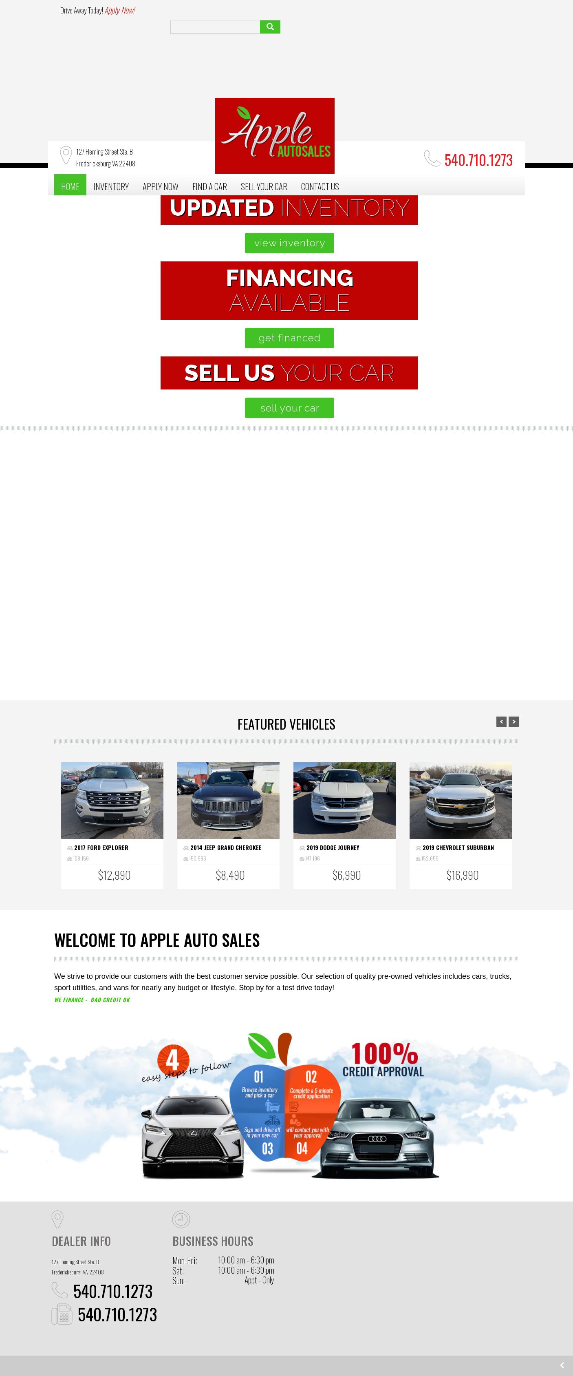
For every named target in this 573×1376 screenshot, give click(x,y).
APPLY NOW (161, 186)
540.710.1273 (113, 1291)
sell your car (422, 615)
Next (514, 722)
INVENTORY (111, 186)
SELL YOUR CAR (264, 186)
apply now (287, 644)
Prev (501, 722)
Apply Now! (119, 10)
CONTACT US (320, 186)
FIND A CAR (209, 186)
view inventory (290, 244)
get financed (290, 338)
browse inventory (153, 615)
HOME (70, 186)
